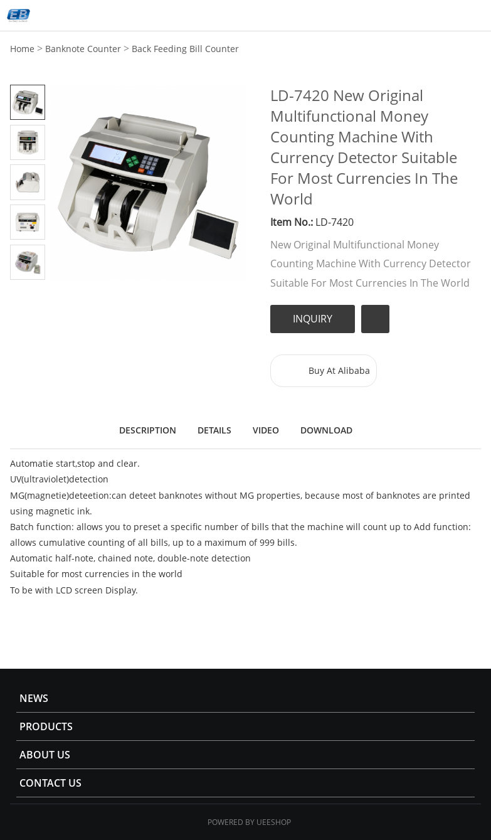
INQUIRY (312, 319)
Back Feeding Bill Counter (185, 49)
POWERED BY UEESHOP (249, 822)
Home (22, 49)
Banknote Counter (83, 49)
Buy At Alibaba (339, 370)
